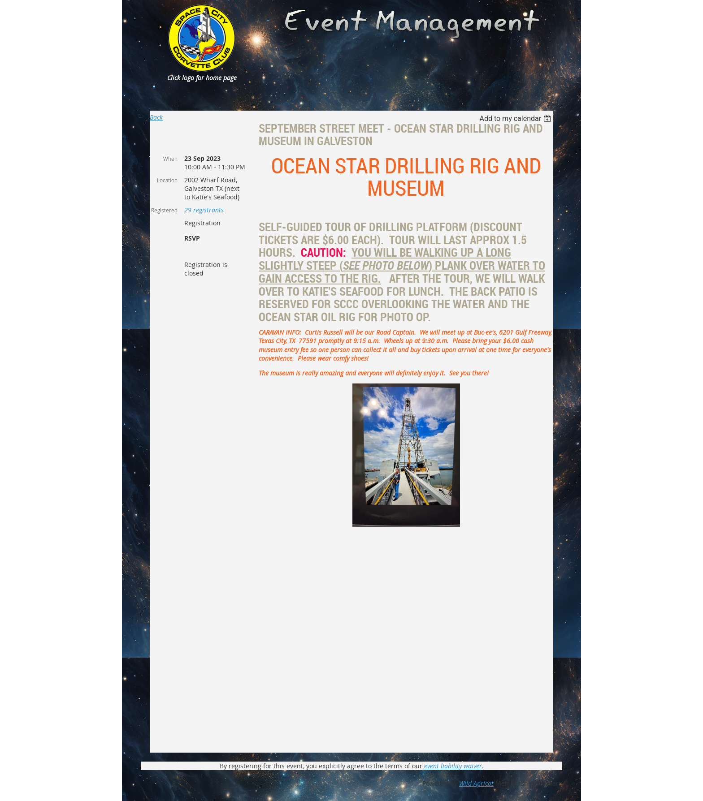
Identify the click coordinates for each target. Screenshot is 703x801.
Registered (164, 210)
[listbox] (516, 118)
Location (167, 180)
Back (156, 117)
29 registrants (204, 210)
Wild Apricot (476, 783)
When (170, 158)
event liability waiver (453, 766)
